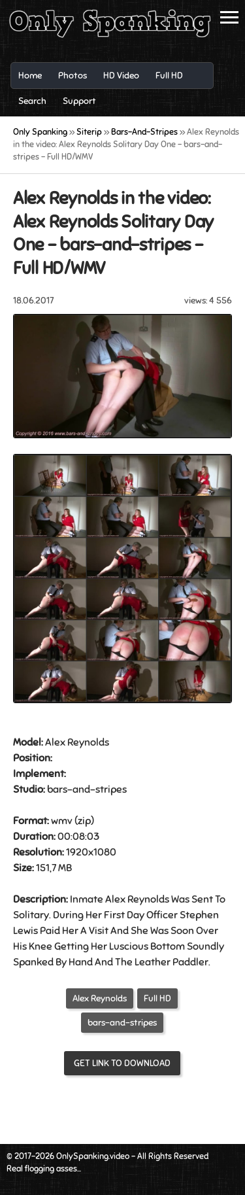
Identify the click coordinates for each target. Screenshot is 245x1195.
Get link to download (122, 1063)
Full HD (157, 998)
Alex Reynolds (100, 998)
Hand (81, 962)
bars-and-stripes (122, 1022)
